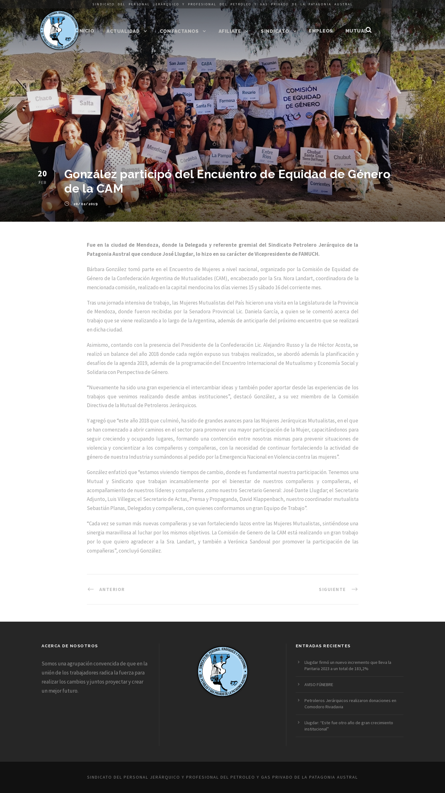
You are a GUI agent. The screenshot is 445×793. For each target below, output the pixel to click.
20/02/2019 (85, 204)
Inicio (85, 31)
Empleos (321, 31)
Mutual (356, 31)
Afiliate (230, 31)
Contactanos (179, 31)
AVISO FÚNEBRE (318, 684)
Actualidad (123, 31)
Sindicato (275, 31)
